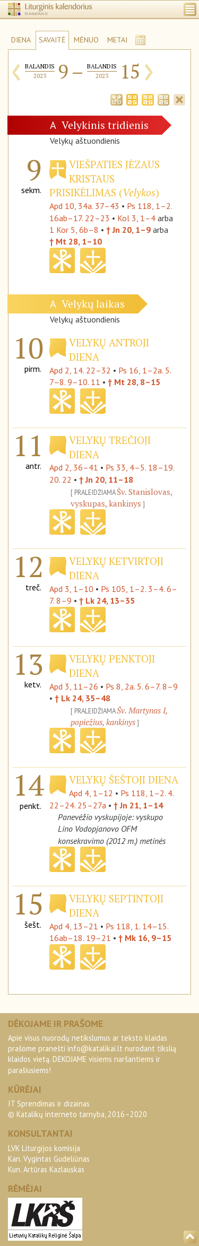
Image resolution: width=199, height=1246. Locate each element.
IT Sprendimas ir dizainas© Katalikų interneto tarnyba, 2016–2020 (77, 1109)
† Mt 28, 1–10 (75, 241)
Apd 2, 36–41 (73, 467)
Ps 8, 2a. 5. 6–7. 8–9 (142, 686)
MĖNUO (86, 40)
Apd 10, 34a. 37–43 (84, 206)
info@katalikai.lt (95, 1048)
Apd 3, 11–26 (73, 686)
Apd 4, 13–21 (73, 926)
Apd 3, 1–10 (71, 588)
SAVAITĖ (52, 40)
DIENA (21, 40)
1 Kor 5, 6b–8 (74, 229)
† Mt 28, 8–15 (134, 382)
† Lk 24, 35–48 (82, 698)
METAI (117, 40)
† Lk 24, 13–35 (107, 600)
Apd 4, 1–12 (91, 793)
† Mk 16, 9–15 (144, 938)
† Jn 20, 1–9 (128, 229)
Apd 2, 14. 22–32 (80, 370)
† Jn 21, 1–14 (138, 805)
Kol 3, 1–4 (136, 218)
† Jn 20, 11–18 (106, 479)
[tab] (116, 98)
